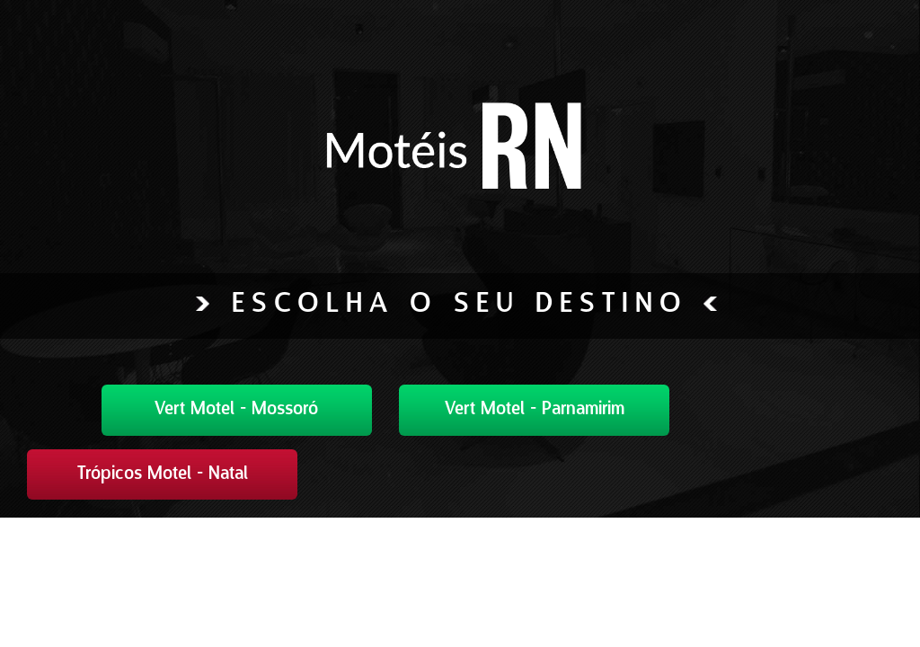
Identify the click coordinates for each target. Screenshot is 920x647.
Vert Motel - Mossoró (236, 410)
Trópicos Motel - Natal (162, 474)
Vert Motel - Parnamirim (534, 410)
